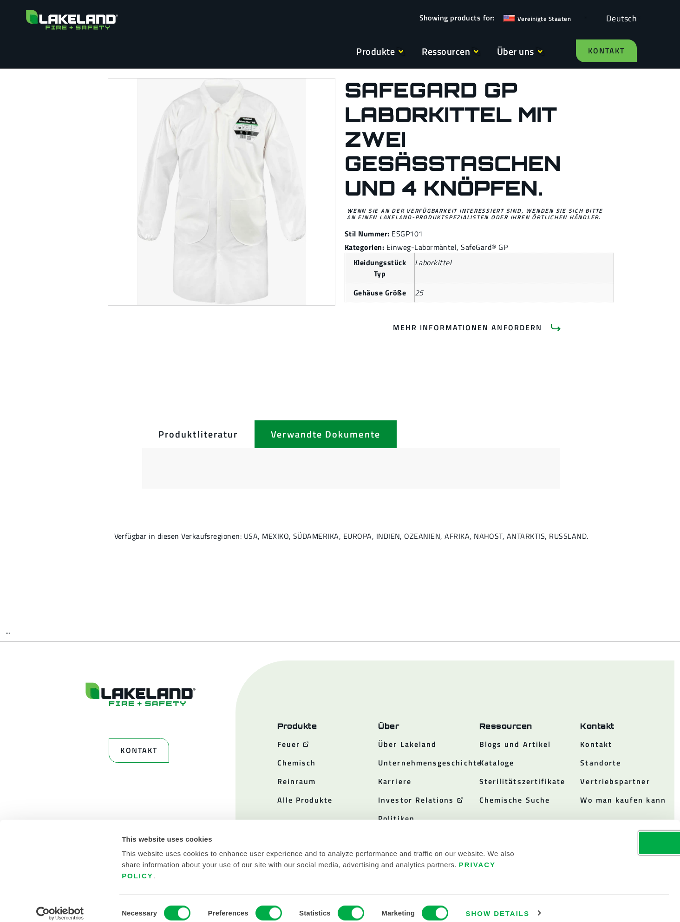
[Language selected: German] (619, 18)
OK (602, 833)
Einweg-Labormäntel (421, 247)
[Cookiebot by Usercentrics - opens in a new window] (60, 904)
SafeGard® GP (484, 247)
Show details (498, 904)
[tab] (198, 434)
